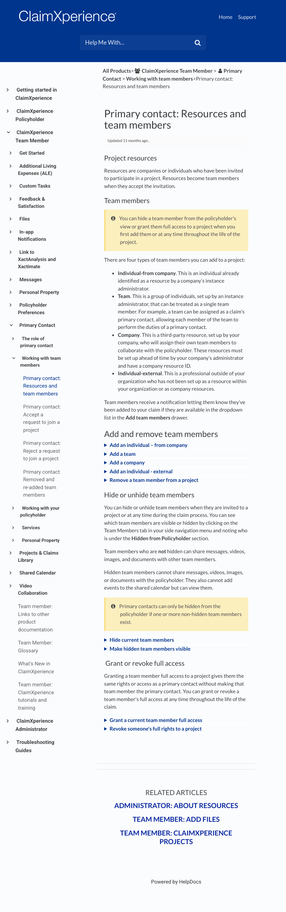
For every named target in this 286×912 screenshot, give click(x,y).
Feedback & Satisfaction (31, 203)
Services (30, 528)
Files (24, 219)
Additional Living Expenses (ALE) (37, 170)
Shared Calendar (37, 573)
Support (247, 17)
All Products (117, 71)
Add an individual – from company (148, 445)
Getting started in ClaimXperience (36, 94)
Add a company (127, 463)
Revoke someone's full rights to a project (156, 729)
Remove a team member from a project (154, 480)
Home (225, 17)
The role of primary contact (36, 342)
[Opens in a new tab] (176, 882)
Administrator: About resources (176, 806)
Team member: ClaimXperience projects (176, 837)
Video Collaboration (32, 589)
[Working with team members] (159, 79)
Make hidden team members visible (150, 649)
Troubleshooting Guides (34, 746)
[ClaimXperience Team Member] (173, 71)
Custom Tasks (34, 186)
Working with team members (40, 362)
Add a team (123, 454)
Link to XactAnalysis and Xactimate (37, 260)
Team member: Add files (176, 819)
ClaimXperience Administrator (34, 725)
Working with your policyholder (40, 512)
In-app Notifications (32, 235)
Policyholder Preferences (32, 309)
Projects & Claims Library (38, 556)
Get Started (31, 153)
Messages (30, 280)
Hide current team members (142, 640)
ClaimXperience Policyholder (34, 115)
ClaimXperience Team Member (34, 136)
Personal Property (38, 292)
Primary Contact (36, 325)
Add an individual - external (141, 472)
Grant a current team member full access (156, 720)
